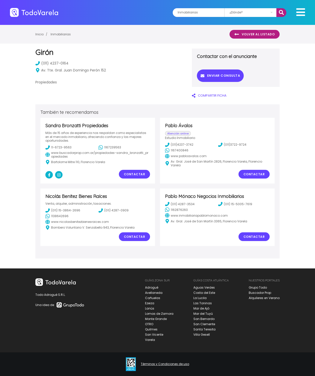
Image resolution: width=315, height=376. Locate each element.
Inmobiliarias (61, 34)
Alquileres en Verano (264, 298)
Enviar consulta (220, 75)
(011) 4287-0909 (113, 210)
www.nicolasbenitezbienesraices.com (77, 222)
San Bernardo (204, 319)
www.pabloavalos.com (186, 156)
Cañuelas (152, 298)
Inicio (39, 34)
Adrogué (151, 287)
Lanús (149, 308)
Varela (150, 340)
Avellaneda (153, 293)
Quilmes (151, 329)
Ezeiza (149, 303)
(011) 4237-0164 (52, 63)
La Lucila (200, 298)
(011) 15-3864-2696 (62, 210)
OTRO (149, 324)
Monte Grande (156, 319)
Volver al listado (255, 34)
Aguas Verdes (204, 287)
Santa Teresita (204, 329)
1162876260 (176, 209)
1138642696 (57, 216)
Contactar (134, 174)
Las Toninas (202, 303)
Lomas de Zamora (159, 314)
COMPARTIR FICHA (209, 95)
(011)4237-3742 (179, 144)
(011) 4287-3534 (180, 204)
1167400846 (176, 150)
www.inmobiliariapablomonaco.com (196, 215)
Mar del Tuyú (203, 314)
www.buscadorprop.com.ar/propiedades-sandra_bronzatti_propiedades (96, 155)
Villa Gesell (201, 334)
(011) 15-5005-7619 (235, 204)
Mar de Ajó (201, 308)
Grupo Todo (258, 287)
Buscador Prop (260, 293)
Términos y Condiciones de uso (165, 364)
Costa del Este (204, 293)
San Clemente (204, 324)
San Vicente (154, 334)
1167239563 (109, 147)
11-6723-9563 (58, 147)
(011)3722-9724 (232, 144)
